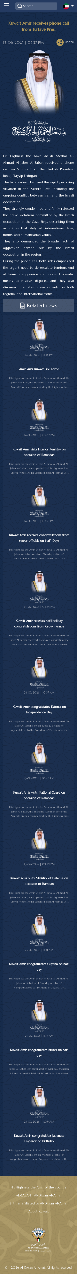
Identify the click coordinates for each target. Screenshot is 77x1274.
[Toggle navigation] (6, 6)
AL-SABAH (23, 1195)
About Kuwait (38, 1211)
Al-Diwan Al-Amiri (47, 1195)
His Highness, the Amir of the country (38, 1187)
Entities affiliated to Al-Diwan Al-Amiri (38, 1203)
